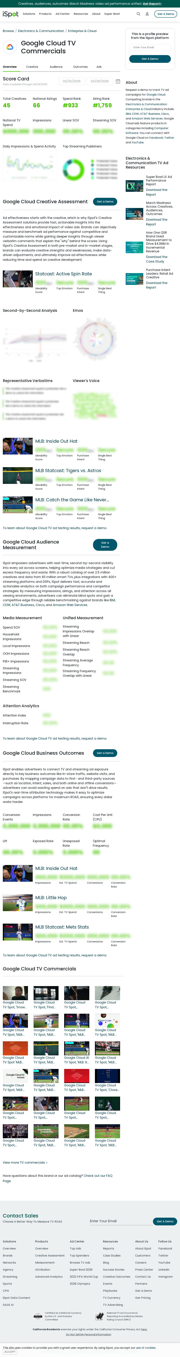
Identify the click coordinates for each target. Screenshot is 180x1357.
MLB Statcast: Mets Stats (62, 927)
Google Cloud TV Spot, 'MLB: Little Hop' (44, 1032)
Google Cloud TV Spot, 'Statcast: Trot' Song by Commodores (14, 1143)
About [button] (96, 14)
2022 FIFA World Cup (84, 1277)
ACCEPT (10, 1352)
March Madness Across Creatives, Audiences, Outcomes (159, 208)
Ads (99, 67)
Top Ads (75, 1248)
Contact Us (143, 1277)
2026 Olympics (80, 1284)
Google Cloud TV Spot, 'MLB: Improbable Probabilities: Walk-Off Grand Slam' (46, 1143)
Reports (108, 1248)
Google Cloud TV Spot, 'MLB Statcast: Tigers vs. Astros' (46, 1060)
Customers (142, 1256)
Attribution (42, 1270)
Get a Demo (105, 202)
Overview (10, 67)
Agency (8, 1270)
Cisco (40, 605)
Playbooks (110, 1291)
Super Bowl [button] (112, 14)
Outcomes (80, 67)
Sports (7, 1284)
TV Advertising (113, 1305)
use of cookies (146, 1348)
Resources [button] (81, 14)
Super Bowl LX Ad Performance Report (159, 180)
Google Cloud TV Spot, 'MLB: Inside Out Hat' (14, 1032)
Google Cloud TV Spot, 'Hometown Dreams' (105, 1004)
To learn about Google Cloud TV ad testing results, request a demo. (55, 528)
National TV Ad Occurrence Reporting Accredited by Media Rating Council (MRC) (125, 1316)
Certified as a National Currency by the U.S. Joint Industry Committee (63, 1316)
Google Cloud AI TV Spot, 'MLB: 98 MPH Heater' (76, 1060)
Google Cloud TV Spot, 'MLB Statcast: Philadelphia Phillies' (74, 1087)
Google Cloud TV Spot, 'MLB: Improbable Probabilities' (105, 1143)
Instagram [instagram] (165, 1277)
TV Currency (111, 1298)
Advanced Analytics (49, 1277)
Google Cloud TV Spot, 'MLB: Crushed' (13, 1087)
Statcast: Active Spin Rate (63, 274)
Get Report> (152, 4)
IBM (112, 600)
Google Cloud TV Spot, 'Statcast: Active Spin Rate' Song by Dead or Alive (44, 1115)
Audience (56, 67)
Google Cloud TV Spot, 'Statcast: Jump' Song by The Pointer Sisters (107, 1115)
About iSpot (143, 1248)
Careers (140, 1263)
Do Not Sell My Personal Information (88, 1334)
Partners (141, 1284)
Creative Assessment (50, 1256)
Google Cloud (156, 95)
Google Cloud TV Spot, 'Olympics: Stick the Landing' (76, 1004)
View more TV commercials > (25, 1162)
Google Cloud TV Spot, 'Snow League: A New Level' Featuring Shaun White (14, 1004)
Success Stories (113, 1270)
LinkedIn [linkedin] (163, 1270)
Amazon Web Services (70, 605)
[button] (89, 81)
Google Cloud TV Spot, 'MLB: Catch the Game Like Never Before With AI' (44, 1087)
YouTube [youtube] (164, 1263)
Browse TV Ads (80, 1263)
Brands (7, 1256)
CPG (6, 1291)
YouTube (138, 142)
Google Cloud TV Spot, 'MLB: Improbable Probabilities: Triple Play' (74, 1143)
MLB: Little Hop (51, 897)
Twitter (169, 138)
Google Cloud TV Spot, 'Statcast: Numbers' (74, 1115)
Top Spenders (79, 1256)
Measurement (45, 1263)
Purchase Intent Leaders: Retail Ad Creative (159, 273)
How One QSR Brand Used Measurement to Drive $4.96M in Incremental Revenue (159, 242)
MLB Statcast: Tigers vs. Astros (68, 470)
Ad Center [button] (63, 14)
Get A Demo (166, 14)
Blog (106, 1263)
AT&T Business (23, 605)
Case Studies (112, 1256)
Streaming (10, 1277)
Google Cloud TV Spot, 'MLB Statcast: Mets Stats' (75, 1032)
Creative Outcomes (116, 1277)
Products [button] (45, 14)
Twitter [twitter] (163, 1256)
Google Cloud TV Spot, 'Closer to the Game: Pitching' (106, 1087)
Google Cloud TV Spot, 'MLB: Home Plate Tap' (107, 1032)
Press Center (144, 1270)
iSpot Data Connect (16, 1298)
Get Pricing (142, 1298)
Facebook (156, 138)
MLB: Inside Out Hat (56, 441)
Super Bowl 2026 (81, 1270)
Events (107, 1284)
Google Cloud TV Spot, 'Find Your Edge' (44, 1004)
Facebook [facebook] (165, 1248)
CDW (6, 605)
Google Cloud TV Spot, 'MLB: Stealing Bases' (106, 1060)
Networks (9, 1263)
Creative (32, 67)
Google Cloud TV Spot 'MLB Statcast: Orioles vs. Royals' (13, 1060)
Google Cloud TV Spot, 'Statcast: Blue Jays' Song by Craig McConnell (14, 1115)
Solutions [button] (29, 14)
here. (144, 1329)
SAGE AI (8, 1305)
